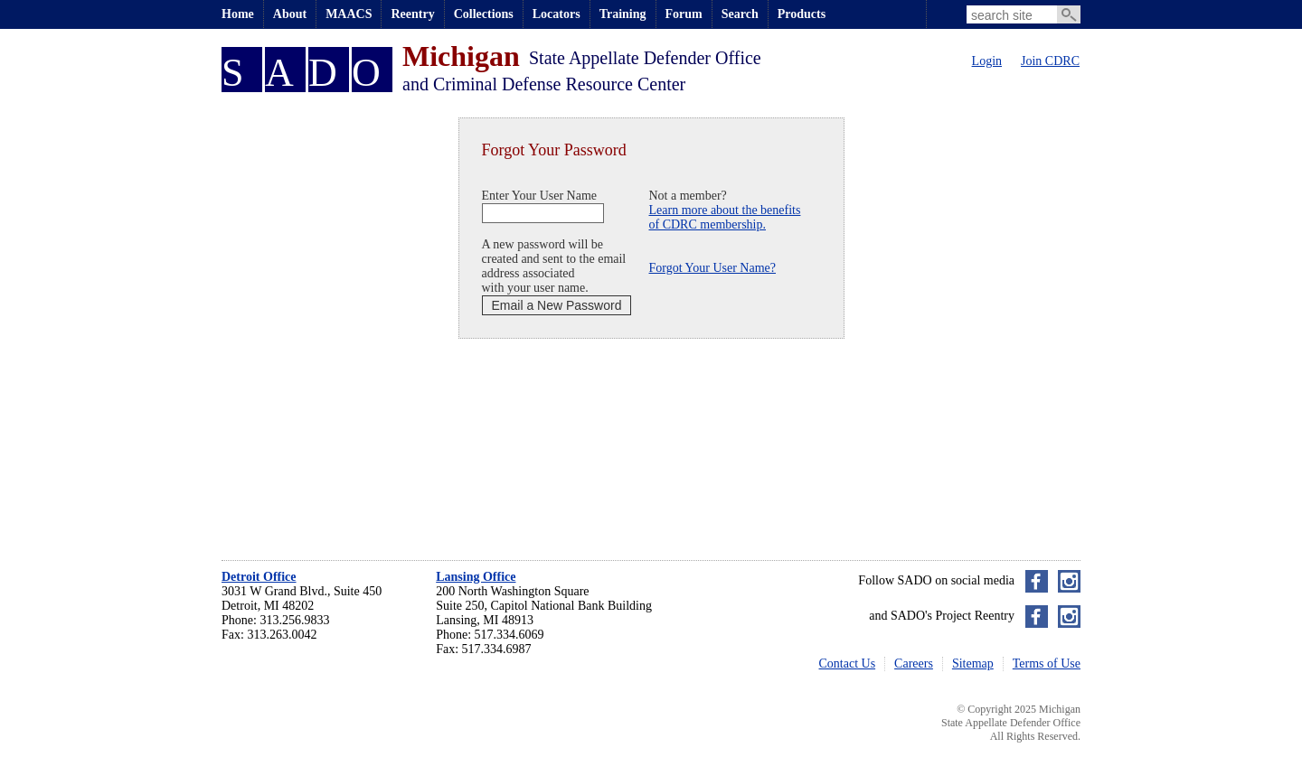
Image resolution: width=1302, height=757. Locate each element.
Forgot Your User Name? (713, 268)
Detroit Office (259, 577)
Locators (556, 14)
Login (987, 61)
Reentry (412, 14)
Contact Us (847, 663)
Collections (484, 14)
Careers (913, 663)
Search (740, 14)
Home (238, 14)
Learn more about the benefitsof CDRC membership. (725, 217)
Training (622, 14)
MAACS (349, 14)
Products (802, 14)
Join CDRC (1050, 61)
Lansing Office (475, 577)
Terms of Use (1046, 663)
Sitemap (973, 663)
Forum (684, 14)
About (290, 14)
